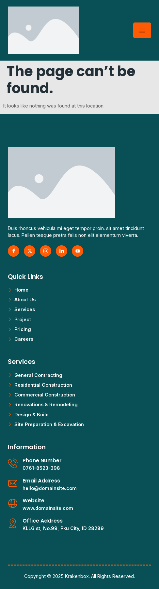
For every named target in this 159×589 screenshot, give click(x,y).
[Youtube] (77, 251)
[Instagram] (45, 251)
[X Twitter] (29, 251)
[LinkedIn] (61, 251)
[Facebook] (13, 251)
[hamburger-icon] (142, 30)
